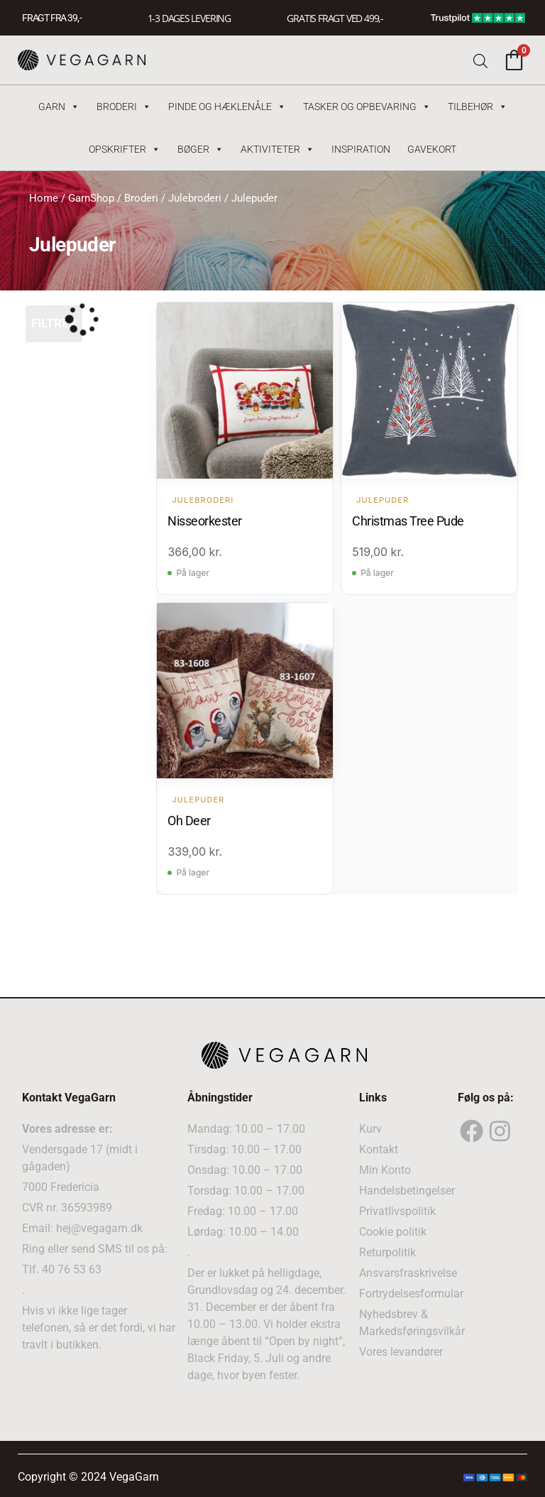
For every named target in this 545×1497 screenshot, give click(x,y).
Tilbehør (477, 106)
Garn (58, 106)
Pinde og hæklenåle (227, 106)
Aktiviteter (277, 149)
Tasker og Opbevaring (367, 106)
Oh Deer (189, 819)
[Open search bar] (480, 60)
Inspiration (360, 149)
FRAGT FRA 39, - (52, 17)
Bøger (200, 149)
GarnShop (91, 198)
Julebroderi (194, 198)
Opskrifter (124, 149)
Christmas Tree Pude (408, 520)
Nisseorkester (204, 520)
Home (43, 198)
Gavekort (431, 149)
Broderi (124, 106)
